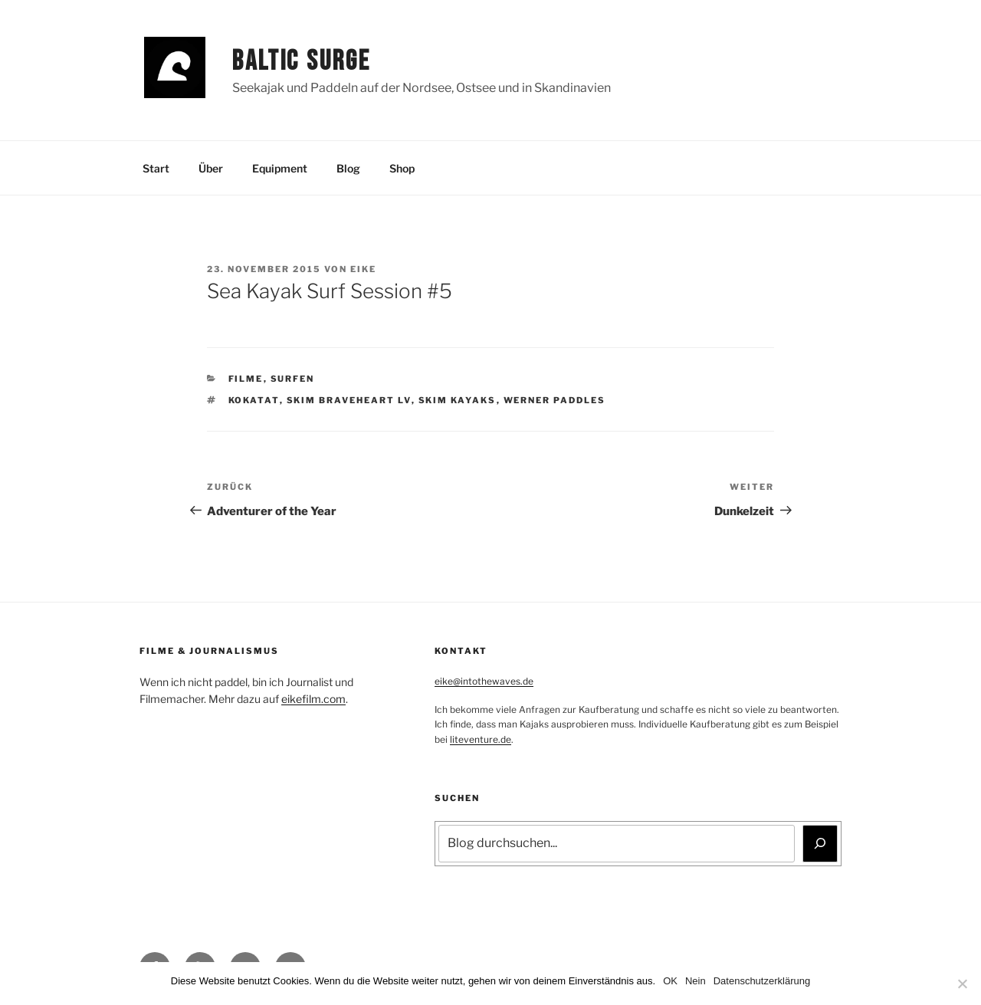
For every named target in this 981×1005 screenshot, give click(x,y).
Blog (348, 168)
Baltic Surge (301, 61)
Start (156, 168)
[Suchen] (820, 843)
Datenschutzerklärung (762, 981)
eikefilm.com (313, 698)
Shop (402, 168)
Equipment (279, 168)
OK (670, 981)
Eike (363, 269)
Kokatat (254, 400)
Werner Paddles (555, 400)
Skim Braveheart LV (349, 400)
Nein (695, 981)
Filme (246, 378)
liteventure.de (480, 739)
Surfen (293, 378)
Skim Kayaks (457, 400)
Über (210, 168)
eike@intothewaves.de (484, 681)
